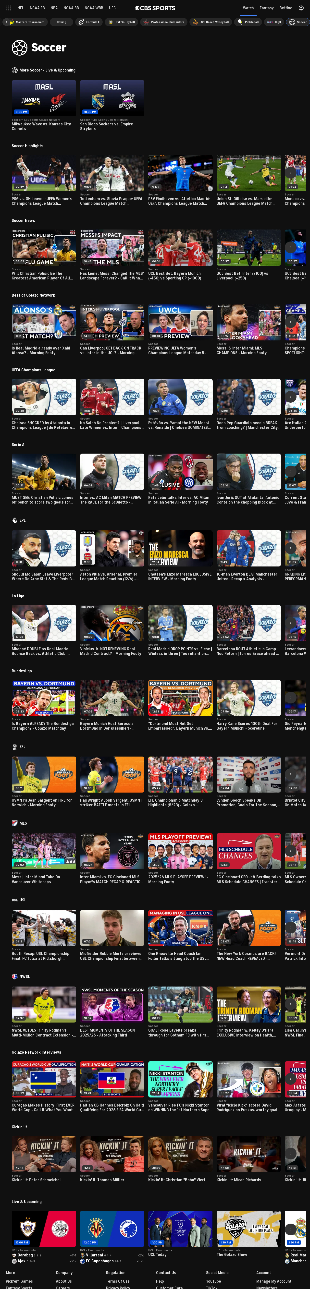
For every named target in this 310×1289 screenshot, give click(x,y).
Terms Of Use (118, 1281)
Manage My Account (273, 1281)
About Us (64, 1281)
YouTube (213, 1281)
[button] (6, 22)
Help (160, 1281)
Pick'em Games (19, 1281)
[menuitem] (26, 22)
